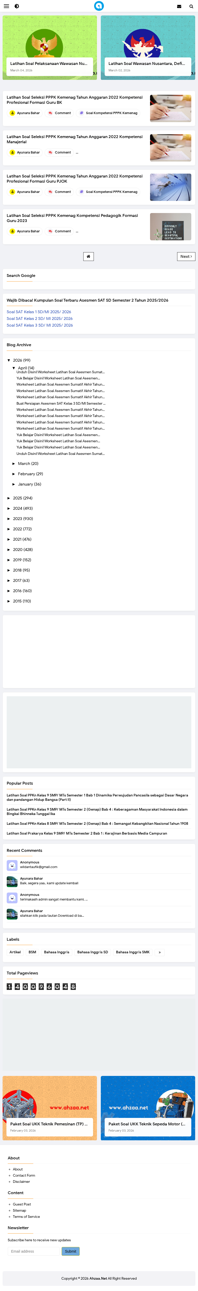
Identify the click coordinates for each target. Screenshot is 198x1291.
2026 (18, 360)
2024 (18, 508)
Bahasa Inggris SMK (133, 952)
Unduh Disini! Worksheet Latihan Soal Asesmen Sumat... (60, 372)
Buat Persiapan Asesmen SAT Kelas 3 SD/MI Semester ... (60, 403)
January (26, 484)
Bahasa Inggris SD (92, 952)
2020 (18, 549)
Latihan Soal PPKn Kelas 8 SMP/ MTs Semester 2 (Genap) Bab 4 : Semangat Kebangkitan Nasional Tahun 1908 (97, 823)
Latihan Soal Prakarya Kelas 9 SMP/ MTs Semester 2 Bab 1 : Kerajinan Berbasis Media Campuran (87, 833)
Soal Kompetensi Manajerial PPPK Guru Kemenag (124, 152)
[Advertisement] (99, 732)
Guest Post (22, 1204)
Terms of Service (26, 1216)
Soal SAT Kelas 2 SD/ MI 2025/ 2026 (40, 318)
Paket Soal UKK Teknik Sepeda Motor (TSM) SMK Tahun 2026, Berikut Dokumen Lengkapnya (150, 1127)
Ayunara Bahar (31, 878)
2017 (17, 580)
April (23, 368)
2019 (18, 560)
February (27, 474)
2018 (18, 570)
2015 (18, 601)
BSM (32, 952)
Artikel (15, 952)
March (24, 463)
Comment (63, 113)
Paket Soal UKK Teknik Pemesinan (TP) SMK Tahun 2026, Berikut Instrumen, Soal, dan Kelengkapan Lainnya (51, 1127)
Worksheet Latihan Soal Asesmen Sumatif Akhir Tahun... (60, 384)
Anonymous (29, 862)
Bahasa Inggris (56, 952)
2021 (17, 539)
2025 (18, 498)
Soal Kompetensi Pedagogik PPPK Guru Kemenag (125, 231)
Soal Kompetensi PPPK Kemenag (111, 113)
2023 (18, 518)
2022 (18, 529)
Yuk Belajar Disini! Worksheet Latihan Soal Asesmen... (58, 378)
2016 (18, 590)
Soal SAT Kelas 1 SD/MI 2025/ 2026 (39, 312)
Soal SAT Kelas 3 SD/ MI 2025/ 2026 (40, 325)
